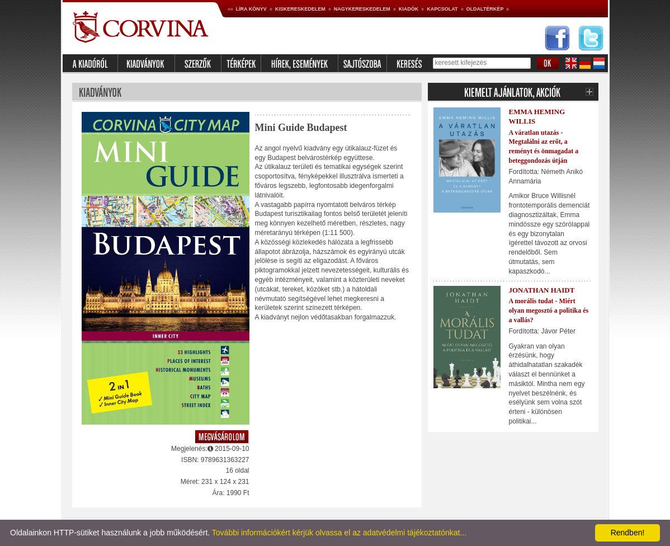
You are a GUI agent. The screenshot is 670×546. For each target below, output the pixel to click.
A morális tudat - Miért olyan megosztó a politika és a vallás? (549, 310)
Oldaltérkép (485, 9)
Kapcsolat (442, 9)
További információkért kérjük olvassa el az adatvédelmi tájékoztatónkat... (339, 532)
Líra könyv (251, 9)
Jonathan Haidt (542, 290)
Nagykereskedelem (362, 9)
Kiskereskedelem (300, 9)
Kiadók (409, 9)
